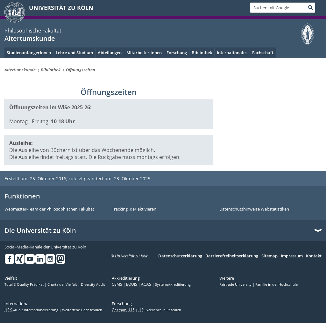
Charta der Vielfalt (62, 284)
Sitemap (269, 256)
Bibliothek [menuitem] (202, 52)
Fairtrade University (235, 284)
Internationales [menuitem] (232, 52)
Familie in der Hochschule (276, 284)
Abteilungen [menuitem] (110, 52)
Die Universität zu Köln (40, 230)
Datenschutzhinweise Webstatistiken (254, 209)
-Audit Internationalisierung (31, 310)
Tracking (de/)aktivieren (134, 209)
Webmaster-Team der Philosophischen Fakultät (49, 209)
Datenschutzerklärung (180, 256)
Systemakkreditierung (173, 284)
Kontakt (314, 256)
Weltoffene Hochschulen (82, 310)
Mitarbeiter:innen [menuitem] (144, 52)
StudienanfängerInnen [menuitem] (29, 52)
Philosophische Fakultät (32, 30)
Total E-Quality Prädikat (24, 284)
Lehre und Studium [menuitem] (74, 52)
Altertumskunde (29, 38)
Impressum (292, 256)
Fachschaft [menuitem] (262, 52)
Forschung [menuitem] (177, 52)
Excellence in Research (159, 310)
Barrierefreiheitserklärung (231, 256)
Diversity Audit (93, 284)
